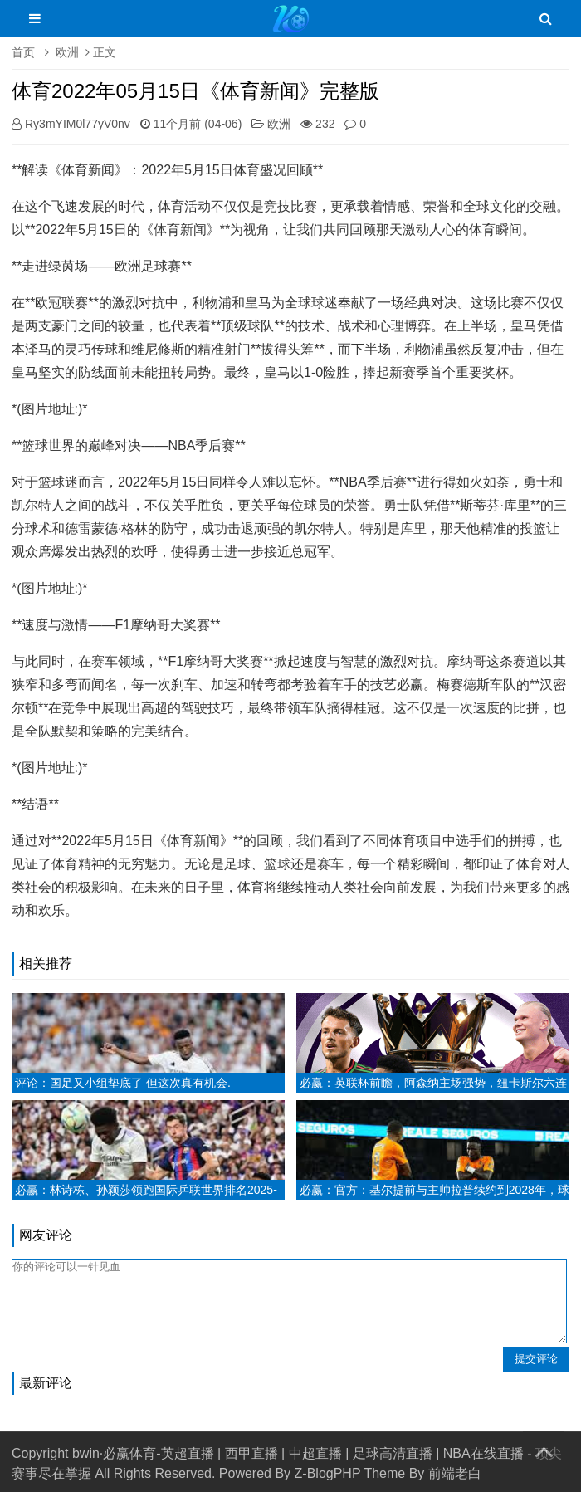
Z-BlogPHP (328, 1473)
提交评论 (536, 1359)
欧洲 (67, 52)
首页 (23, 52)
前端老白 (454, 1473)
